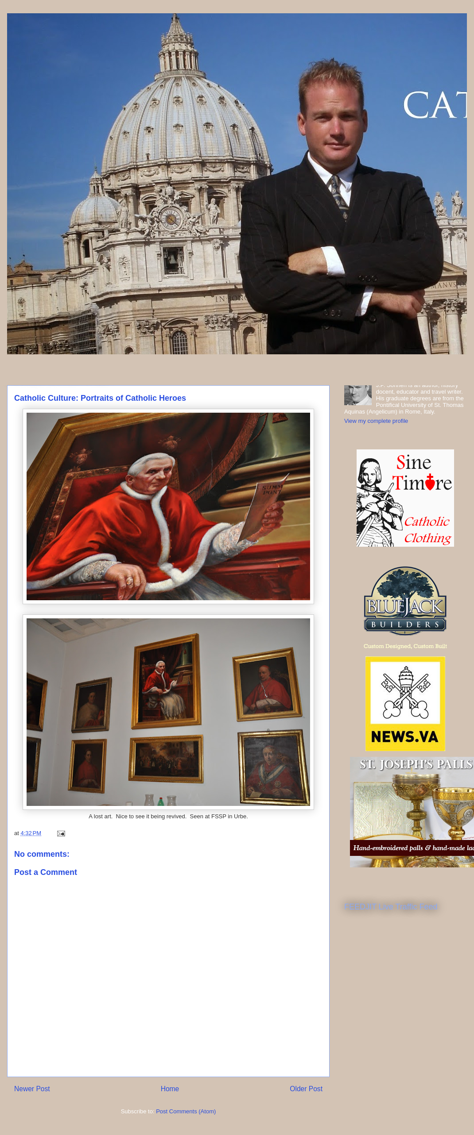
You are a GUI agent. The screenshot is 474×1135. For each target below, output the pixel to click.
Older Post (306, 1089)
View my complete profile (376, 421)
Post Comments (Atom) (186, 1111)
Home (170, 1089)
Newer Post (32, 1089)
